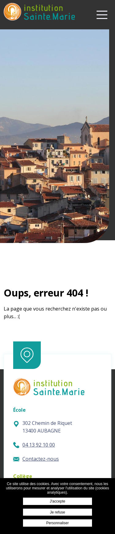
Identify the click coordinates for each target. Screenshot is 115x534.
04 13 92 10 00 (34, 444)
